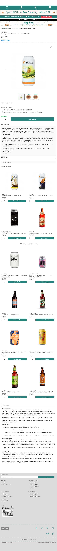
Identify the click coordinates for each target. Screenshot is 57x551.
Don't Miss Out (47, 16)
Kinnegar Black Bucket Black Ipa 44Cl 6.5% (41, 195)
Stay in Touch (4, 475)
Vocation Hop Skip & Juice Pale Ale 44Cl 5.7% (41, 352)
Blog (2, 493)
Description (6, 405)
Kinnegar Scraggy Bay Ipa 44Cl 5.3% (12, 195)
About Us (3, 482)
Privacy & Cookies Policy (34, 496)
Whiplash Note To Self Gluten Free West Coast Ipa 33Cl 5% (23, 112)
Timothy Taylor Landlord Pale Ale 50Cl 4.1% (41, 314)
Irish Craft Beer (23, 141)
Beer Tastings (4, 500)
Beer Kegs (33, 458)
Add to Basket (32, 119)
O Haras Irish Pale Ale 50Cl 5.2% (11, 392)
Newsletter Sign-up (33, 484)
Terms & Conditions (33, 493)
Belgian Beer (27, 144)
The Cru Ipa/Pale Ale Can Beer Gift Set (18, 109)
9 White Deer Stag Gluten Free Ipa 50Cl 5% (41, 392)
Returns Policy (32, 488)
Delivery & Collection (34, 486)
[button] (51, 47)
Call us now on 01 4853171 (28, 539)
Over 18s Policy (33, 495)
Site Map (3, 502)
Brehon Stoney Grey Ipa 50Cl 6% (11, 314)
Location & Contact (6, 484)
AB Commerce (53, 542)
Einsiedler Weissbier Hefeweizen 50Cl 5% (40, 233)
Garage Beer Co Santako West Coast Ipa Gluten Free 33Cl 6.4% (40, 276)
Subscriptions (32, 482)
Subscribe (46, 477)
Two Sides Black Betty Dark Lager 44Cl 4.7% (14, 233)
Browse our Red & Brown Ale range (30, 447)
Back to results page (7, 162)
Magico (42, 542)
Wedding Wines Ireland (7, 496)
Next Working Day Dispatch (28, 19)
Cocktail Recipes (5, 495)
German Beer (33, 144)
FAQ (2, 498)
